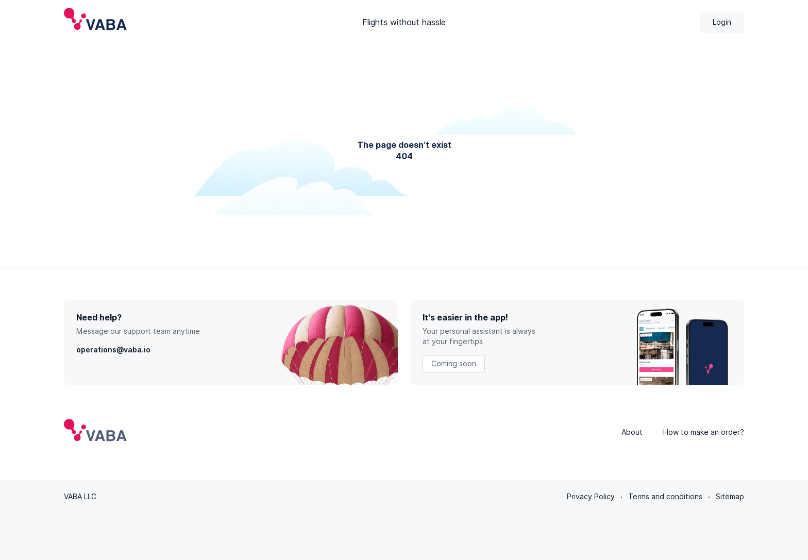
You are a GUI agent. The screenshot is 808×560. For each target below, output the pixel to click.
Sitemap (730, 497)
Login (722, 22)
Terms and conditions (665, 497)
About (632, 432)
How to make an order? (703, 432)
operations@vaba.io (113, 350)
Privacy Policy (591, 497)
